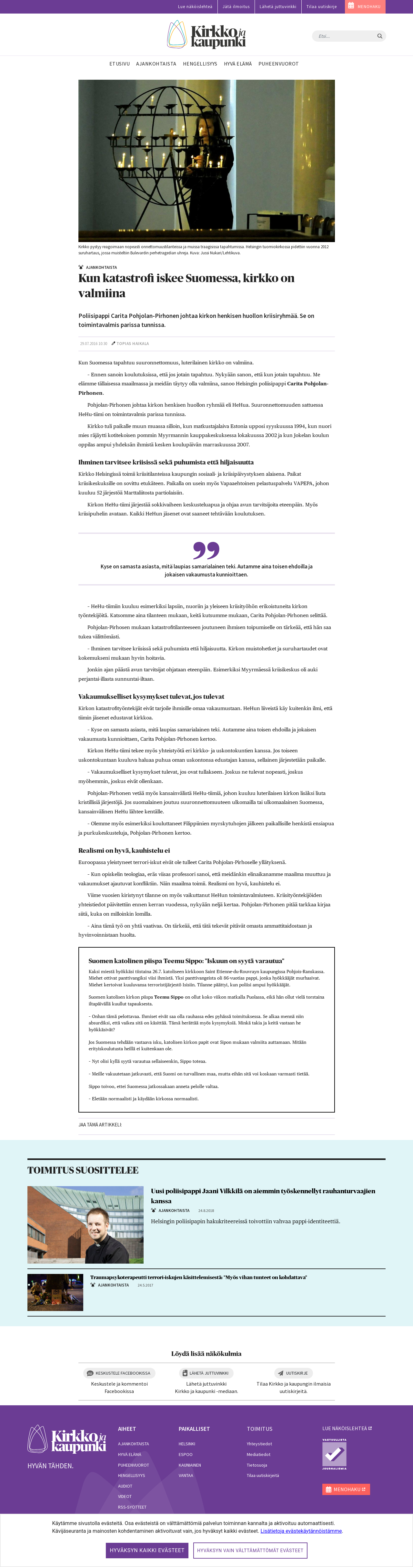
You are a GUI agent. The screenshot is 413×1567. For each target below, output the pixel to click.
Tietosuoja (257, 1465)
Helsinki (187, 1444)
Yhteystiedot (259, 1444)
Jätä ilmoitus (236, 6)
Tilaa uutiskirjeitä (263, 1475)
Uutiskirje (297, 1373)
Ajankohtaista (133, 1444)
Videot (125, 1496)
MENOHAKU (369, 6)
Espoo (186, 1454)
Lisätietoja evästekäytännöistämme (301, 1531)
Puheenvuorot (133, 1465)
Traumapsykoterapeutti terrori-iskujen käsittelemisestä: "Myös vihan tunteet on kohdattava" (198, 1277)
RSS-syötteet (132, 1507)
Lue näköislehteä (195, 6)
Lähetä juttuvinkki (278, 6)
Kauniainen (190, 1465)
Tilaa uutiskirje (322, 6)
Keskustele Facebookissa (123, 1373)
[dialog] (206, 1540)
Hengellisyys (131, 1475)
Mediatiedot (258, 1454)
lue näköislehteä (344, 1428)
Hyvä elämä (129, 1454)
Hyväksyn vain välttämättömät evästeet (250, 1550)
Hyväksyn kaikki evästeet (147, 1550)
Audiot (125, 1486)
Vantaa (186, 1475)
